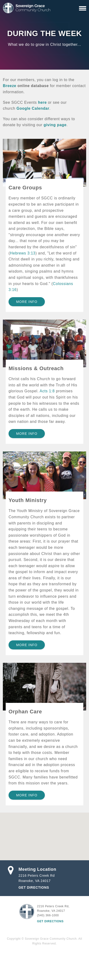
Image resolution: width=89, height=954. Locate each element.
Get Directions (34, 887)
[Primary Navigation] (82, 8)
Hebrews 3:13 (22, 253)
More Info (26, 302)
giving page (55, 125)
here (42, 102)
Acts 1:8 (47, 391)
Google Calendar (32, 108)
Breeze (9, 86)
